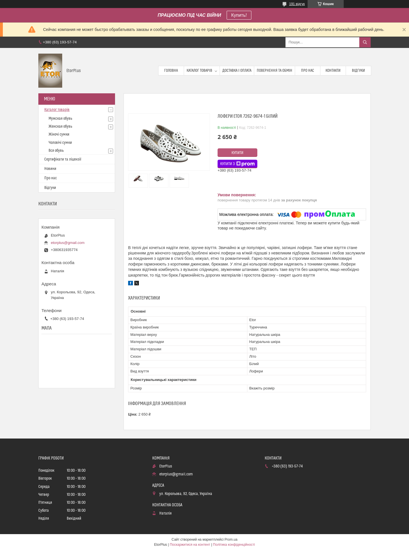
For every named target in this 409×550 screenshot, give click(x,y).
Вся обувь (56, 150)
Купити (237, 153)
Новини (50, 169)
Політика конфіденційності (234, 545)
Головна (171, 70)
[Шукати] (365, 42)
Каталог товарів (199, 70)
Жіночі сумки (59, 134)
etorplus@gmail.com (68, 243)
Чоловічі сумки (60, 142)
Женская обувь (60, 126)
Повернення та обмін (274, 70)
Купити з (237, 164)
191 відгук (297, 4)
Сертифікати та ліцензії (62, 159)
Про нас (307, 70)
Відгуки (358, 70)
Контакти (333, 70)
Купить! (239, 15)
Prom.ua (231, 539)
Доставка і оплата (236, 70)
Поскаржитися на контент (190, 545)
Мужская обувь (60, 118)
